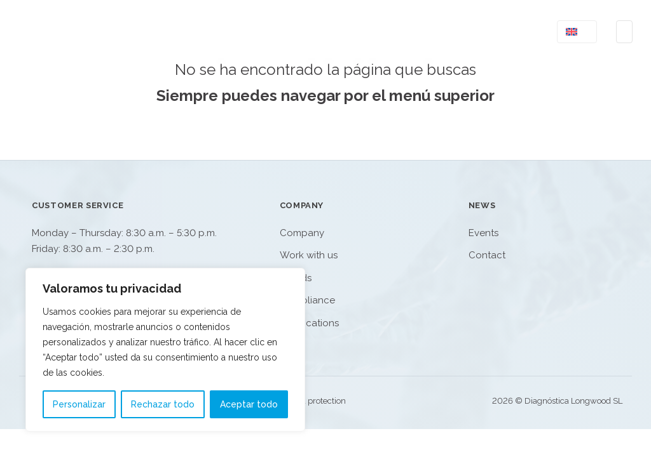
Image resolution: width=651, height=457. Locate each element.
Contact (503, 31)
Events (483, 233)
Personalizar (79, 404)
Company (425, 31)
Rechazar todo (163, 404)
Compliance (307, 300)
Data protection (317, 401)
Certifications (309, 323)
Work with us (309, 255)
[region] (165, 350)
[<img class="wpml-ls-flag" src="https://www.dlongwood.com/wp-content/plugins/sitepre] (585, 31)
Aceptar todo (249, 404)
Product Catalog (331, 31)
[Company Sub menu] (455, 31)
